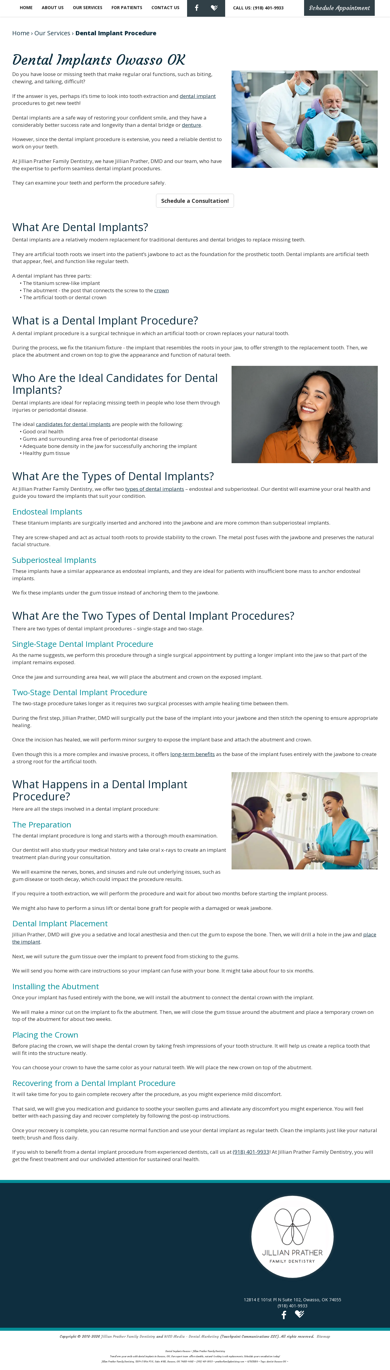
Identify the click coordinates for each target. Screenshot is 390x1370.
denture (191, 124)
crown (161, 290)
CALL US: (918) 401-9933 (258, 8)
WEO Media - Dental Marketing (191, 1336)
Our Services (87, 7)
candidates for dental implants (73, 424)
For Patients (127, 7)
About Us (53, 7)
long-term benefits (192, 754)
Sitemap (323, 1336)
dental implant (198, 95)
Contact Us (165, 7)
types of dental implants (154, 488)
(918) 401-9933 (251, 1151)
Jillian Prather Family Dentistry (128, 1336)
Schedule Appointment (339, 8)
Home (26, 7)
